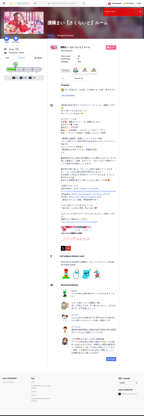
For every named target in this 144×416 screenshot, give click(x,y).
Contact (34, 392)
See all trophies (68, 95)
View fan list (79, 78)
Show (6, 39)
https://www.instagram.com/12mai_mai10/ (90, 194)
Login (138, 3)
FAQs (33, 382)
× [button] (140, 11)
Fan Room (15, 39)
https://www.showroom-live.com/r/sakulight (79, 222)
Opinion (33, 395)
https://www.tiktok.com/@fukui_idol (85, 197)
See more (111, 359)
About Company (8, 382)
